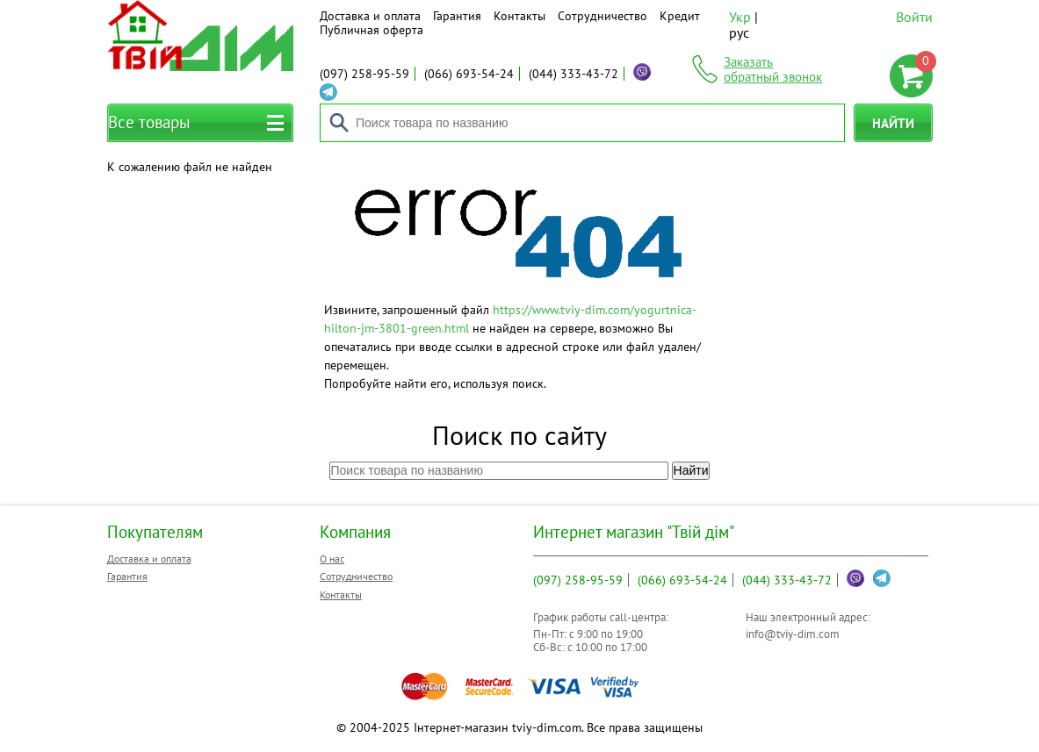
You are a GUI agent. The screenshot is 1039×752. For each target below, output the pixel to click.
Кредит (680, 16)
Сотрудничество (602, 16)
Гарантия (457, 16)
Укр (740, 16)
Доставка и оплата (370, 16)
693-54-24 (469, 74)
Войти (914, 16)
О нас (332, 558)
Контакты (519, 16)
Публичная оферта (371, 30)
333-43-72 (573, 74)
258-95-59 (364, 74)
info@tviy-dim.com (793, 634)
